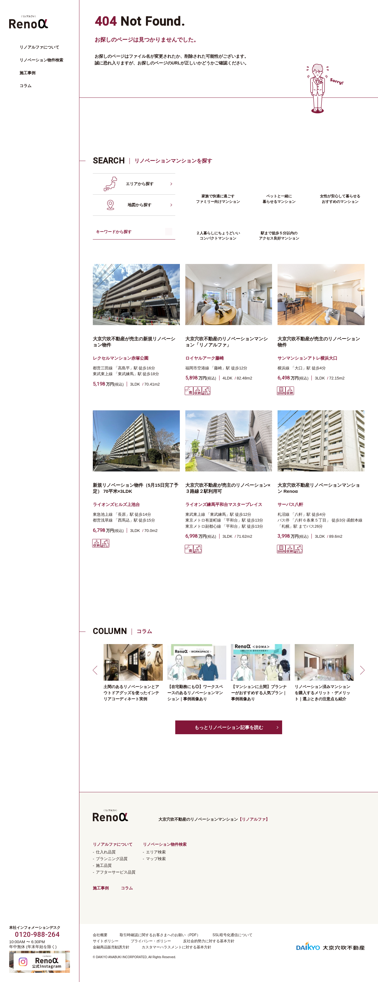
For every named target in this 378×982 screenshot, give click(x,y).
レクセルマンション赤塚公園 (120, 358)
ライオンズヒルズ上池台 (116, 504)
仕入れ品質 (106, 852)
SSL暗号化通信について (233, 935)
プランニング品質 (112, 858)
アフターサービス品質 (116, 872)
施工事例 (27, 73)
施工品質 (104, 865)
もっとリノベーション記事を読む (228, 727)
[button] (96, 670)
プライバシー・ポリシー (151, 941)
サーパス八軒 (290, 504)
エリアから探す (140, 183)
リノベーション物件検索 (41, 60)
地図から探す (139, 205)
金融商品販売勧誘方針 (111, 947)
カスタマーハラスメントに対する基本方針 (176, 947)
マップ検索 (156, 858)
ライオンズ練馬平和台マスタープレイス (223, 504)
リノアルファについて (39, 47)
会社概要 (100, 935)
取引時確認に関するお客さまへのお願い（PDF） (160, 935)
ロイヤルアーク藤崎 (204, 358)
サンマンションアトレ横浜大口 (307, 358)
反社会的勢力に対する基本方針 (208, 941)
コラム (25, 85)
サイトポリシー (105, 941)
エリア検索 (156, 852)
